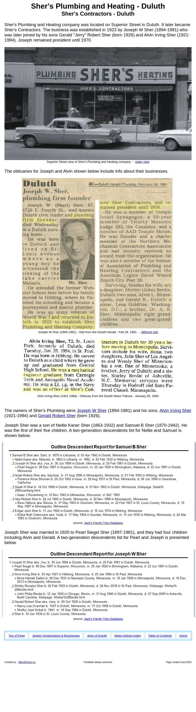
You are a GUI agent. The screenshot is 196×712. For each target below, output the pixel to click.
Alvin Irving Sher (175, 410)
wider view (142, 162)
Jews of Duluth (97, 635)
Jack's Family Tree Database (103, 523)
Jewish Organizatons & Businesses (56, 635)
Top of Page (17, 635)
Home (183, 635)
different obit (149, 332)
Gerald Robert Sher (57, 415)
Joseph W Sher (92, 410)
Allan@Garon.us (27, 662)
